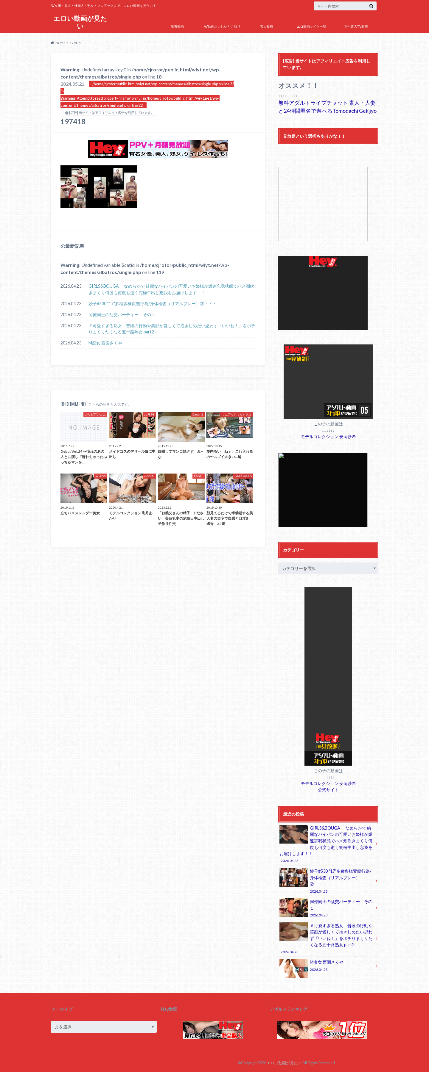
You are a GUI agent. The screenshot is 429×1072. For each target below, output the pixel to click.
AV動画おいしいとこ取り (222, 26)
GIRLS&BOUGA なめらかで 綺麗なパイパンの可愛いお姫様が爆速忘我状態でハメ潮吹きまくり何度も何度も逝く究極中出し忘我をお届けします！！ (171, 289)
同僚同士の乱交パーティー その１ (121, 314)
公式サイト (328, 789)
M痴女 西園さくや (105, 342)
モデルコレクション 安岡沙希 (328, 436)
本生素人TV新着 (356, 26)
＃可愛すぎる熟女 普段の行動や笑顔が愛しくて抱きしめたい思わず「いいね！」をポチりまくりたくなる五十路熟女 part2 (171, 329)
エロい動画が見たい (80, 22)
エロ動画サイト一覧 (311, 26)
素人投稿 (266, 26)
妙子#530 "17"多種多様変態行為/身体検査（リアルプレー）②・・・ (152, 303)
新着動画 (177, 26)
